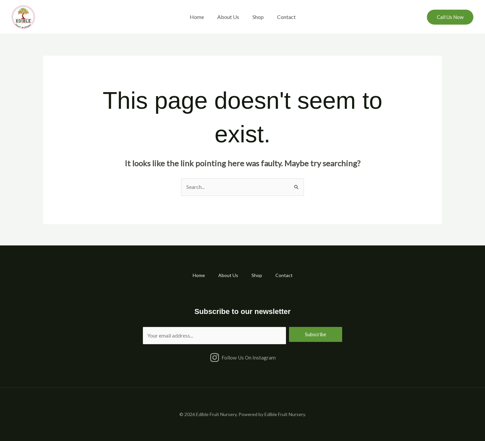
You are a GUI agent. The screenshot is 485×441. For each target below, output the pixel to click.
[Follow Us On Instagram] (242, 358)
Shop (258, 17)
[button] (450, 17)
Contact (286, 17)
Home (197, 17)
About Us (228, 17)
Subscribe (315, 334)
